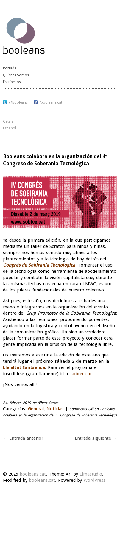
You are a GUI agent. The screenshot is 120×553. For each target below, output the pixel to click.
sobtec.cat (81, 373)
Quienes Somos (16, 75)
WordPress (94, 480)
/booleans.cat (51, 102)
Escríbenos (12, 82)
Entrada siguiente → (96, 438)
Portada (9, 68)
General (36, 408)
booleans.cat (33, 474)
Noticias (54, 408)
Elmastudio (91, 474)
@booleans (18, 102)
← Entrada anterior (23, 438)
